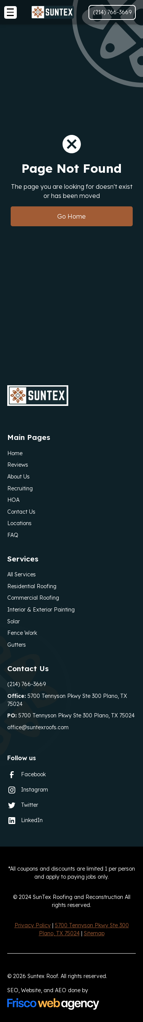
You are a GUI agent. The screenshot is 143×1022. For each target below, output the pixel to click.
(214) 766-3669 (26, 684)
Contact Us (21, 511)
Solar (13, 621)
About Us (18, 476)
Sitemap (94, 933)
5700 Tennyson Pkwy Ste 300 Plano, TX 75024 (67, 700)
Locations (19, 523)
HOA (13, 499)
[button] (10, 12)
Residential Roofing (31, 586)
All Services (21, 574)
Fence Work (22, 632)
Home (14, 453)
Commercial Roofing (33, 597)
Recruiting (20, 488)
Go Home (71, 216)
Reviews (17, 464)
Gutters (16, 644)
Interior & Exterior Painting (41, 609)
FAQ (12, 535)
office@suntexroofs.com (38, 727)
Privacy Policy (32, 925)
